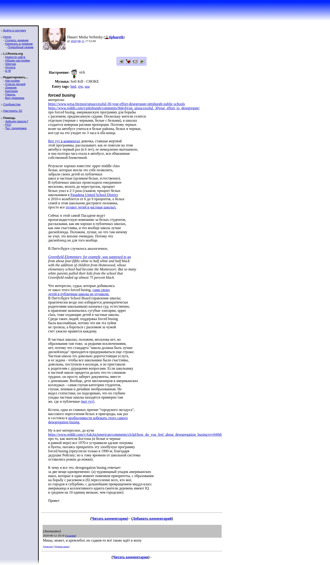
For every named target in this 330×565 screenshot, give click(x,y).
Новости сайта (15, 57)
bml (73, 86)
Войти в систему (14, 30)
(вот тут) (87, 401)
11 (83, 41)
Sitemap (10, 64)
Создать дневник (16, 40)
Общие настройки (17, 60)
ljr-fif (8, 71)
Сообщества (12, 104)
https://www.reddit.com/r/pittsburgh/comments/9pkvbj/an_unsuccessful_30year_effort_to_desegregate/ (124, 108)
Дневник (10, 87)
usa (87, 86)
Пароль (10, 94)
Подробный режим (20, 47)
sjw (80, 86)
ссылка (70, 535)
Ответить (48, 546)
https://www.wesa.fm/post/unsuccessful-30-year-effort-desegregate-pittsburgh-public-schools (116, 104)
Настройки (12, 80)
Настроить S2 (12, 110)
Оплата (10, 67)
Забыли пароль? (16, 121)
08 (79, 41)
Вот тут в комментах (64, 141)
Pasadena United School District (94, 195)
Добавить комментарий (152, 518)
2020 (74, 41)
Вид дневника (14, 98)
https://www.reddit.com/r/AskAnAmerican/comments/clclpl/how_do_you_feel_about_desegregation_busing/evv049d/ (135, 434)
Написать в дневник (19, 43)
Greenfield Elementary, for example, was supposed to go (89, 257)
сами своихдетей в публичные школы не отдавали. (79, 292)
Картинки (11, 91)
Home (7, 37)
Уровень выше (62, 546)
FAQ (8, 124)
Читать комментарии (109, 518)
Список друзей (15, 84)
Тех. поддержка (15, 128)
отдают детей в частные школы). (91, 207)
